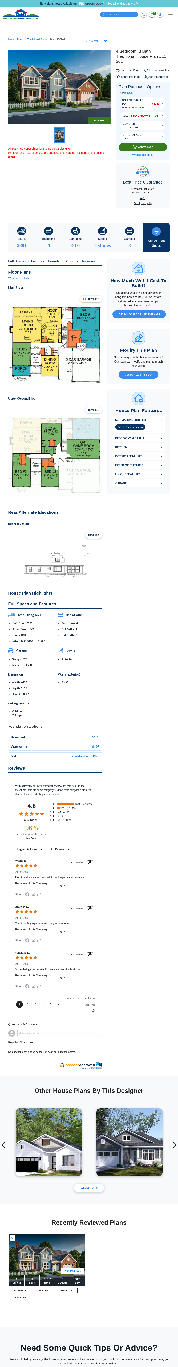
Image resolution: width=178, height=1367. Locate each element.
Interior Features (128, 456)
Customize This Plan (138, 375)
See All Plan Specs (156, 238)
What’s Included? (142, 155)
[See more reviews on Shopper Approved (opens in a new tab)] (39, 895)
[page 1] (19, 1004)
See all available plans (122, 3)
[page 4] (43, 1005)
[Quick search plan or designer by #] (119, 15)
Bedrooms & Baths (129, 438)
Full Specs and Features (26, 262)
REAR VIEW (43, 1292)
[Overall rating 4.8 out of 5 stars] (31, 814)
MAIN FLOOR (66, 1292)
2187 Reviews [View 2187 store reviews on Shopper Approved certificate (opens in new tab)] (36, 819)
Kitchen (121, 447)
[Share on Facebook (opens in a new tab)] (27, 895)
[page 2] (28, 1005)
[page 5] (51, 1005)
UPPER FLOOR (20, 1301)
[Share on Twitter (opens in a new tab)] (33, 895)
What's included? (18, 278)
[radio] (72, 805)
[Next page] (58, 1005)
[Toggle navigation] (170, 14)
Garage (121, 483)
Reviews (88, 262)
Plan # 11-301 (72, 1271)
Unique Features (127, 474)
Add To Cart (143, 148)
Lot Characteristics (130, 420)
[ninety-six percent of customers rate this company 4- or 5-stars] (31, 832)
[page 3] (35, 1005)
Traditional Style (37, 40)
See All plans (89, 1188)
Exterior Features (129, 465)
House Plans (16, 40)
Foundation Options (63, 262)
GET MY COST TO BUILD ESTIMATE (139, 314)
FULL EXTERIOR (20, 1292)
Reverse (99, 121)
